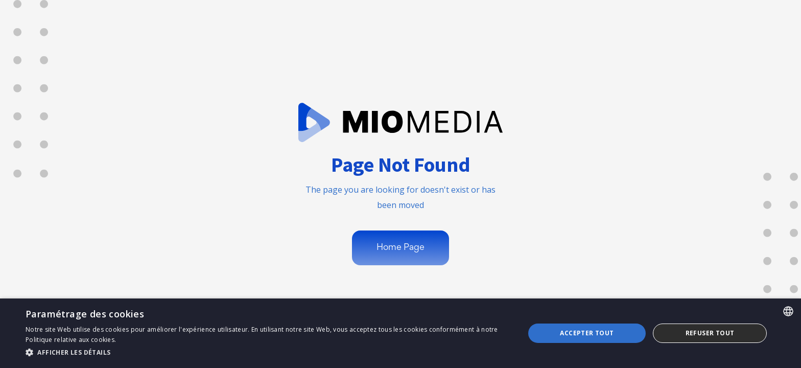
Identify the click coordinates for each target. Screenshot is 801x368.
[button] (268, 352)
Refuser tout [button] (710, 333)
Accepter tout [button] (587, 333)
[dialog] (400, 333)
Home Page (400, 248)
